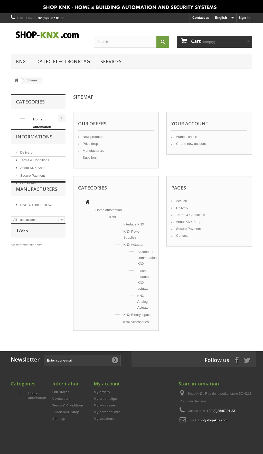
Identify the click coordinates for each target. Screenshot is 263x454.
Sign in (244, 18)
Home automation (42, 123)
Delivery (25, 160)
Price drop (90, 144)
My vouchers (104, 419)
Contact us (201, 18)
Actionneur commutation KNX (147, 258)
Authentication (186, 137)
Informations (34, 147)
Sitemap (58, 419)
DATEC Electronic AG (63, 61)
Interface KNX (134, 224)
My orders (102, 392)
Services (110, 61)
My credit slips (105, 399)
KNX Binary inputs (137, 315)
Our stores (27, 191)
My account (107, 384)
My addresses (105, 405)
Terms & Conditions (34, 168)
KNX (21, 61)
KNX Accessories (136, 322)
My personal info (107, 412)
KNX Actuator (134, 245)
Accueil (181, 201)
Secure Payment (32, 183)
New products (92, 137)
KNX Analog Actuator (143, 301)
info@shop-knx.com (212, 420)
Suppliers (89, 157)
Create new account (190, 144)
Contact (181, 236)
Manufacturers (36, 210)
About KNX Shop (32, 176)
